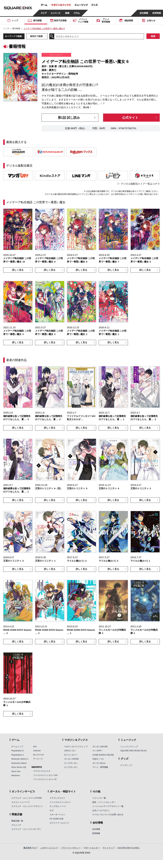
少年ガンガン (70, 751)
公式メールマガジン (101, 810)
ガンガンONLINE (99, 746)
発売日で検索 (36, 36)
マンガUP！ (97, 751)
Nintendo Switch (19, 763)
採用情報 (96, 833)
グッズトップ (126, 765)
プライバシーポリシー (71, 848)
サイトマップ (108, 848)
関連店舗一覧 (17, 821)
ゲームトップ (17, 746)
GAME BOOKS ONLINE (103, 755)
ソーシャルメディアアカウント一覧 (107, 806)
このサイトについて (49, 848)
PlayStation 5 (17, 751)
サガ (51, 810)
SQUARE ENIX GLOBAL (129, 848)
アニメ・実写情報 (100, 767)
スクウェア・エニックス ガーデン (26, 829)
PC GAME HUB (56, 819)
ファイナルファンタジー (60, 802)
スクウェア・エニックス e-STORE (26, 798)
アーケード (38, 759)
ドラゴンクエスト (57, 798)
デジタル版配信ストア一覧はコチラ (140, 183)
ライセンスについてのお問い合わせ (107, 814)
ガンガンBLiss (99, 763)
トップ (6, 28)
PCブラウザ (38, 755)
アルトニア (16, 825)
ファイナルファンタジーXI (44, 779)
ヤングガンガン (71, 763)
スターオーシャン (57, 814)
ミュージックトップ (129, 746)
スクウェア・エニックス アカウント (27, 806)
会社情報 (96, 829)
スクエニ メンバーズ (20, 802)
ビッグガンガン (71, 767)
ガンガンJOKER (71, 759)
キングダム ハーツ (58, 806)
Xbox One (15, 771)
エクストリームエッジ (59, 823)
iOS (35, 746)
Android (37, 751)
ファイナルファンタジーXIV (45, 775)
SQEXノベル (98, 759)
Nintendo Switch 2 (19, 759)
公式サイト (130, 117)
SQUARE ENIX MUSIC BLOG (133, 751)
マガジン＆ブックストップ (76, 746)
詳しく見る (18, 270)
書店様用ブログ (30, 848)
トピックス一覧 (99, 798)
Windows (15, 775)
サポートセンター (91, 848)
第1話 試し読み (69, 117)
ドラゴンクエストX (41, 771)
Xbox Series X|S (18, 767)
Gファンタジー (70, 755)
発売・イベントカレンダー (104, 802)
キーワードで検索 (13, 36)
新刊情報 (16, 28)
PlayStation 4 (17, 755)
